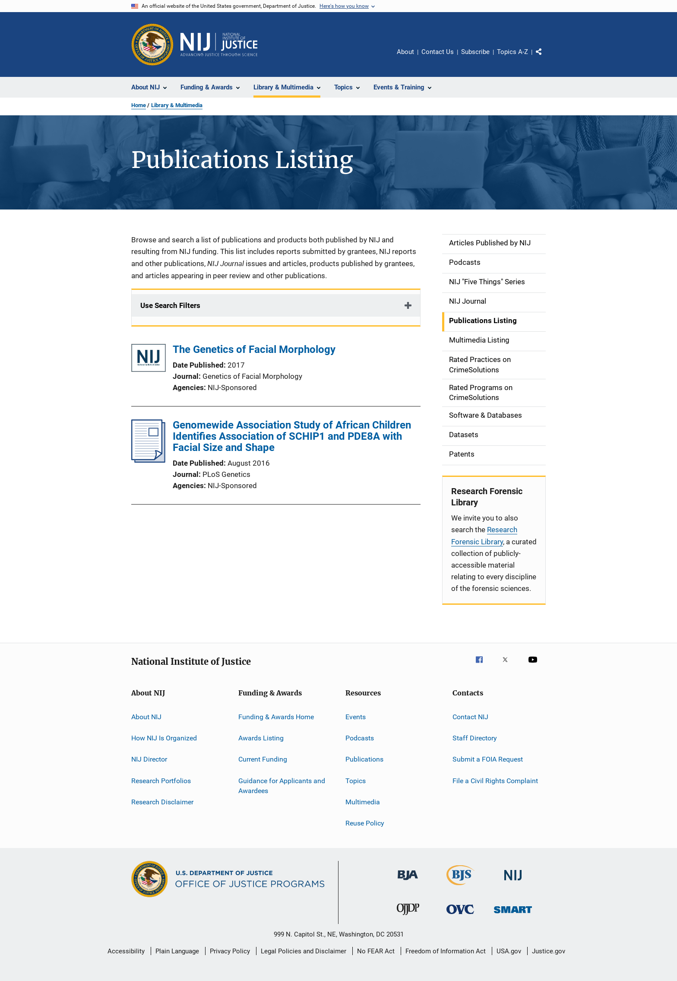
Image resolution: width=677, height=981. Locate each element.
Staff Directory (474, 738)
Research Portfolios (161, 780)
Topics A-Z (512, 52)
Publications (364, 759)
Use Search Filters (170, 305)
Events (355, 716)
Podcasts (359, 738)
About (405, 52)
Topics (355, 780)
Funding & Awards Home (276, 716)
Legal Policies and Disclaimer (303, 951)
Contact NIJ (470, 716)
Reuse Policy (364, 823)
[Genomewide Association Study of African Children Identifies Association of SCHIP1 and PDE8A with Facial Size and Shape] (148, 460)
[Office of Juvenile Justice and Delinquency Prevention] (408, 916)
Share (546, 57)
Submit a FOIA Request (487, 759)
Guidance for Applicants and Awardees (281, 785)
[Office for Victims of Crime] (460, 915)
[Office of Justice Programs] (152, 44)
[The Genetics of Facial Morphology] (148, 359)
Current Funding (262, 759)
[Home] (218, 44)
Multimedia (362, 802)
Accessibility (126, 951)
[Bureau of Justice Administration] (408, 881)
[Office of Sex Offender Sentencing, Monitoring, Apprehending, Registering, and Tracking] (513, 914)
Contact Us (437, 52)
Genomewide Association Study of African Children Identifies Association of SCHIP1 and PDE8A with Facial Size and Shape (292, 436)
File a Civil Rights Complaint (495, 780)
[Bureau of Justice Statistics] (460, 886)
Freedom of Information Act (445, 951)
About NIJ (146, 716)
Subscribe (475, 52)
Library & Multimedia (176, 105)
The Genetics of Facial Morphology (254, 349)
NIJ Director (149, 759)
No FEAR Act (376, 951)
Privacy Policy (230, 951)
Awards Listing (261, 738)
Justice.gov (548, 951)
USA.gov (509, 951)
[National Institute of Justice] (513, 882)
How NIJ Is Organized (164, 738)
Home (138, 105)
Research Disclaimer (162, 802)
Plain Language (177, 951)
